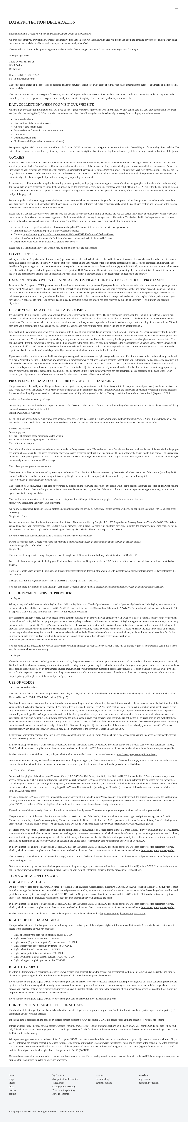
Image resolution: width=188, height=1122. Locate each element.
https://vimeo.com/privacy (45, 820)
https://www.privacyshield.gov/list (157, 748)
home (11, 1075)
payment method (104, 1082)
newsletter (144, 1075)
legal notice (58, 1075)
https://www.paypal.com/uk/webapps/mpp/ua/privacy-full (37, 639)
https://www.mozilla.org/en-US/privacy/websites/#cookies (50, 230)
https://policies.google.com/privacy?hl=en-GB (122, 913)
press (11, 1086)
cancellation (58, 1082)
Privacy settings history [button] (63, 1090)
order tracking (102, 1079)
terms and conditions (149, 1082)
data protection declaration (65, 1079)
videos (12, 1082)
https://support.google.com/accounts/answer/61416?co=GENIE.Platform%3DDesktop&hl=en (68, 234)
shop (11, 1079)
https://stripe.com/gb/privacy (58, 676)
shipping (100, 1075)
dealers (12, 1090)
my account (144, 1079)
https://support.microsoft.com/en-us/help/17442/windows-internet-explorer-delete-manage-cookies (80, 227)
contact (12, 1094)
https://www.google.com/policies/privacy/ (137, 754)
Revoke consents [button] (60, 1094)
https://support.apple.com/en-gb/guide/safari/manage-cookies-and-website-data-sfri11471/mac (66, 238)
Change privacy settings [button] (64, 1086)
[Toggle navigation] (176, 10)
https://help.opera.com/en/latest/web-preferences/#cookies (49, 241)
